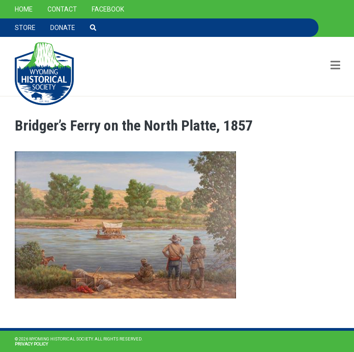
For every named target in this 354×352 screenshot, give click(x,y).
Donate (62, 27)
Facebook (108, 9)
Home (24, 9)
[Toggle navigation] (334, 66)
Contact (62, 9)
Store (25, 27)
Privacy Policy (31, 343)
